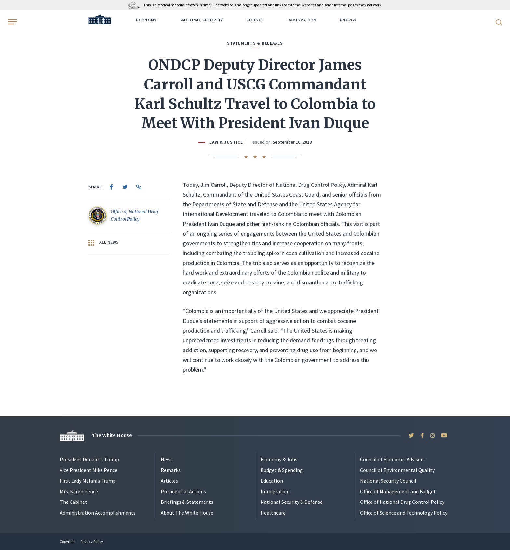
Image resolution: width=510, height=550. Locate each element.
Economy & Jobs (279, 459)
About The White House (187, 512)
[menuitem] (111, 187)
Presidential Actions (183, 491)
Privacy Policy (91, 541)
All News (103, 242)
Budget (255, 20)
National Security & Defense (292, 502)
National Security (201, 20)
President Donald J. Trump (89, 459)
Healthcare (273, 512)
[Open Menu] (11, 22)
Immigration (301, 20)
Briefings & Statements (187, 502)
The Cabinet (73, 502)
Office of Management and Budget (398, 491)
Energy (348, 20)
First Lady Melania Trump (88, 480)
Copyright (68, 541)
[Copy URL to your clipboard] (138, 187)
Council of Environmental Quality (397, 470)
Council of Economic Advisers (392, 459)
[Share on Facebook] (111, 187)
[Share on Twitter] (125, 187)
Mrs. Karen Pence (79, 491)
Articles (169, 480)
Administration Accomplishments (98, 512)
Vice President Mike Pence (88, 470)
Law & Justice (226, 142)
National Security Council (388, 480)
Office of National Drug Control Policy (402, 502)
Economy (146, 20)
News (167, 459)
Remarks (171, 470)
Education (272, 480)
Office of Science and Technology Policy (403, 512)
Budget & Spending (282, 470)
